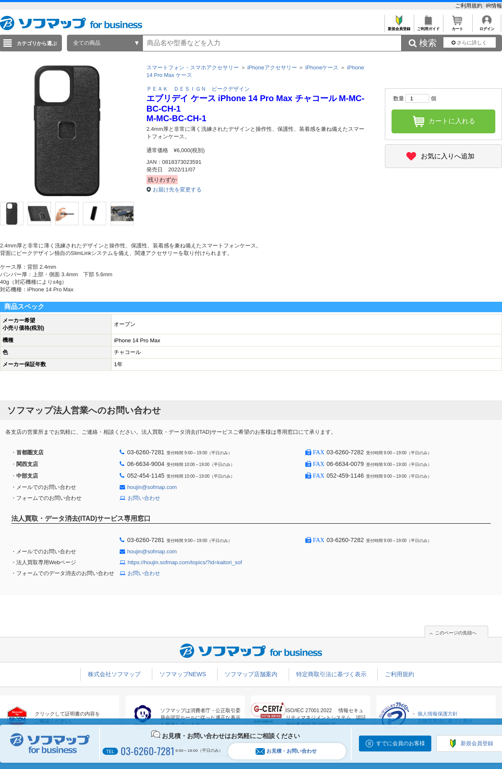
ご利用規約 (469, 6)
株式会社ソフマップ (114, 674)
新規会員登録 (398, 26)
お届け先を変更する (177, 189)
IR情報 (494, 6)
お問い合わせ (144, 498)
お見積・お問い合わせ (286, 751)
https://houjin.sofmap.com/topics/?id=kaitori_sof (185, 562)
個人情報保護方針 (437, 714)
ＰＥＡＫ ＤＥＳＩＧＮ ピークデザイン (198, 89)
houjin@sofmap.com (152, 487)
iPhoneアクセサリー (272, 67)
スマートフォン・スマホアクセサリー (192, 67)
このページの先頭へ (455, 632)
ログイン (486, 26)
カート (457, 26)
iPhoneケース (321, 67)
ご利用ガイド (428, 26)
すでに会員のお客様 (400, 743)
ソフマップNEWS (182, 674)
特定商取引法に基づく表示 (331, 674)
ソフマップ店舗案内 (251, 674)
